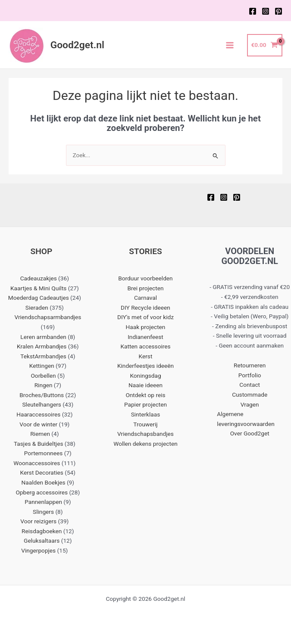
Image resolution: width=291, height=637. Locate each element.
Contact (249, 384)
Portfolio (249, 375)
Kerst (146, 356)
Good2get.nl (77, 45)
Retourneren (250, 365)
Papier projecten (145, 404)
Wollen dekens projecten (145, 443)
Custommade (249, 394)
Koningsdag (145, 375)
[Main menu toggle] (230, 45)
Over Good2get (249, 433)
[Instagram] (265, 11)
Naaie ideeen (145, 385)
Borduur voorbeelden (145, 278)
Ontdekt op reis (145, 395)
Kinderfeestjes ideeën (145, 365)
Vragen (250, 404)
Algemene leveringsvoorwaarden (246, 418)
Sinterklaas (145, 414)
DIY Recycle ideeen (145, 307)
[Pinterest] (278, 11)
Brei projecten (146, 288)
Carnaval (145, 297)
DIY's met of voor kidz (145, 317)
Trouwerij (145, 424)
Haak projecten (146, 326)
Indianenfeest (145, 336)
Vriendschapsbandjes (145, 433)
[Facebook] (253, 11)
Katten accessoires (145, 346)
